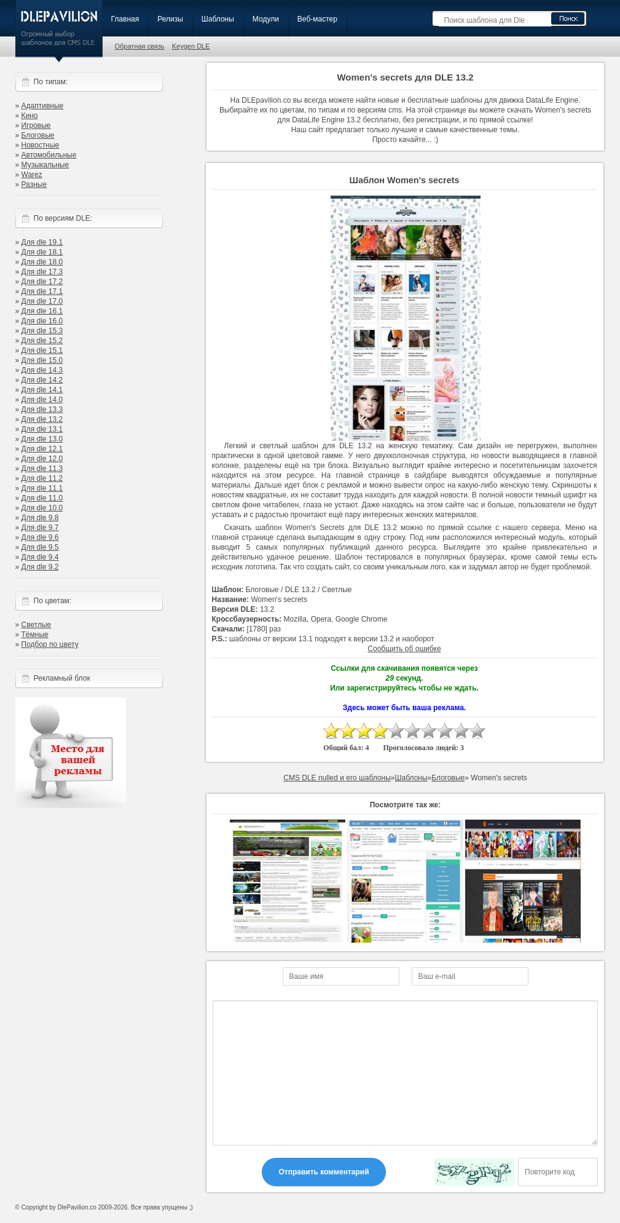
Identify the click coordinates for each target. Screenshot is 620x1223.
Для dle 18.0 (42, 262)
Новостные (41, 145)
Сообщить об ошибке (404, 648)
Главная (125, 19)
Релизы (170, 19)
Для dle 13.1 (42, 429)
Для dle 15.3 (42, 331)
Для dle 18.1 (42, 252)
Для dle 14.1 (42, 390)
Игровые (36, 125)
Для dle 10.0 (42, 508)
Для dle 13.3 (42, 409)
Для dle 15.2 (42, 340)
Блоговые (38, 135)
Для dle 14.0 (42, 399)
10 (477, 730)
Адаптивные (43, 105)
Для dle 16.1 (42, 311)
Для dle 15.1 (42, 350)
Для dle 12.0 (42, 458)
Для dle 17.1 (42, 291)
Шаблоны (218, 19)
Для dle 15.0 (42, 360)
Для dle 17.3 (42, 271)
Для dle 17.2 (42, 281)
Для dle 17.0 (42, 301)
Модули (266, 19)
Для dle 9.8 (40, 517)
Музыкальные (45, 164)
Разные (34, 184)
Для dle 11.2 (42, 478)
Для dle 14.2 (42, 380)
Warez (32, 174)
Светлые (37, 624)
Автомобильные (49, 155)
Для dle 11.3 (42, 468)
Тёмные (35, 634)
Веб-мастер (317, 19)
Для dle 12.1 (42, 449)
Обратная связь (140, 46)
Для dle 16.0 (42, 321)
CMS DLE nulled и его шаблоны (337, 778)
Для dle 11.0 (42, 498)
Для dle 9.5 (40, 547)
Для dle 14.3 (42, 370)
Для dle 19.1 (42, 242)
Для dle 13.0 (42, 439)
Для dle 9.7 (40, 527)
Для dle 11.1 (42, 488)
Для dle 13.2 (42, 419)
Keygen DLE (191, 46)
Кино (30, 115)
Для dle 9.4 (40, 557)
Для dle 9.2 (40, 567)
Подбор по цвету (50, 644)
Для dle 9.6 (40, 537)
